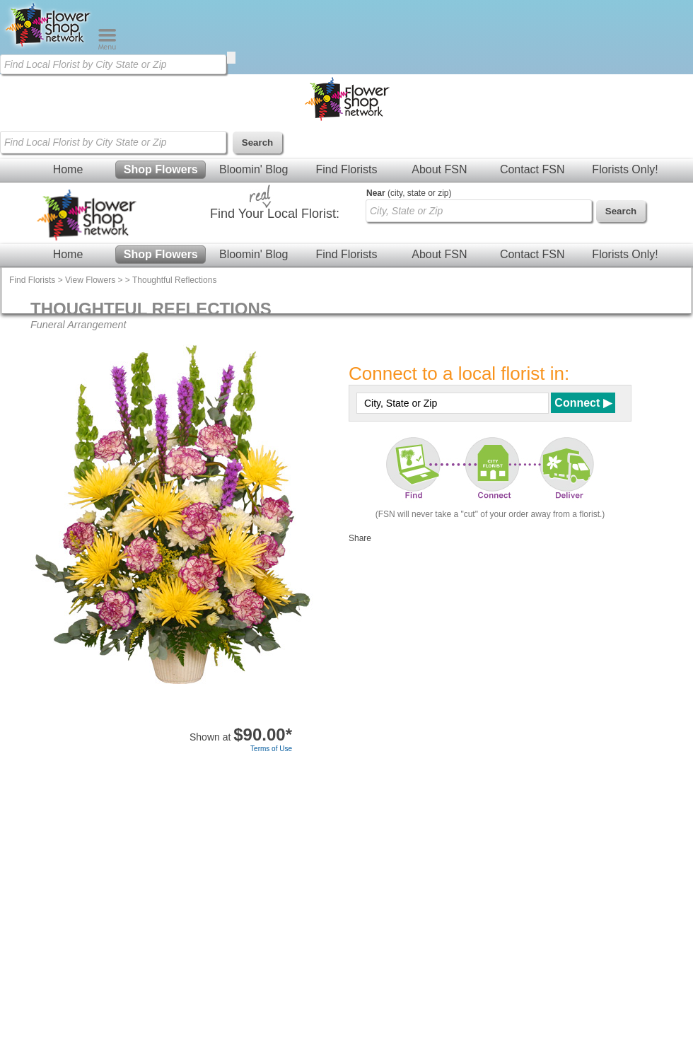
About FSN (439, 169)
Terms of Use (271, 749)
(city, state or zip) (408, 193)
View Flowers (90, 280)
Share (360, 538)
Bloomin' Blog (253, 169)
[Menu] (107, 47)
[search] (231, 58)
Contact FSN (532, 169)
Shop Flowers (161, 169)
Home (68, 169)
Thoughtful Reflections (174, 280)
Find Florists (346, 169)
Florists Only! (625, 169)
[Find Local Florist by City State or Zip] (113, 64)
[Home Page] (49, 47)
